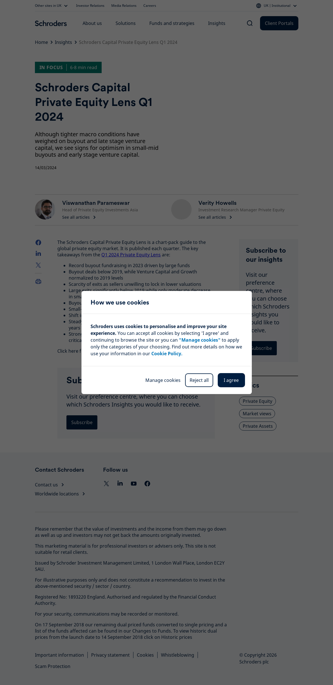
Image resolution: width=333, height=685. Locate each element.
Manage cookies (163, 380)
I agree (231, 380)
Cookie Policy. (167, 353)
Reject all (199, 380)
